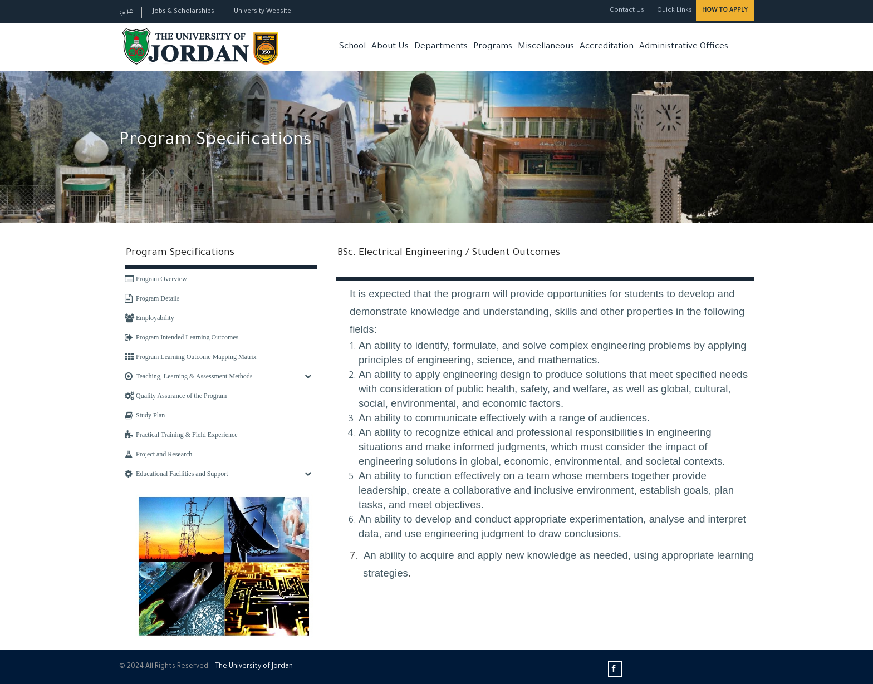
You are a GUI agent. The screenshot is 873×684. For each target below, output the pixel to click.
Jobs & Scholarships (183, 12)
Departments (441, 47)
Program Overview (156, 279)
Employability (149, 318)
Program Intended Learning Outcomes (181, 337)
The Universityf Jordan (254, 667)
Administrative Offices (683, 47)
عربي (126, 12)
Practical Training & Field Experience (181, 435)
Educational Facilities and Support (176, 474)
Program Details (152, 298)
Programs (492, 47)
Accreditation (607, 47)
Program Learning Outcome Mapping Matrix (191, 357)
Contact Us (627, 10)
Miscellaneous (546, 47)
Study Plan (145, 415)
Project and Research (158, 454)
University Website (262, 12)
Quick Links (673, 10)
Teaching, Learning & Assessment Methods (188, 376)
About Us (390, 47)
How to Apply (725, 10)
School (352, 47)
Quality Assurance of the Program (176, 396)
